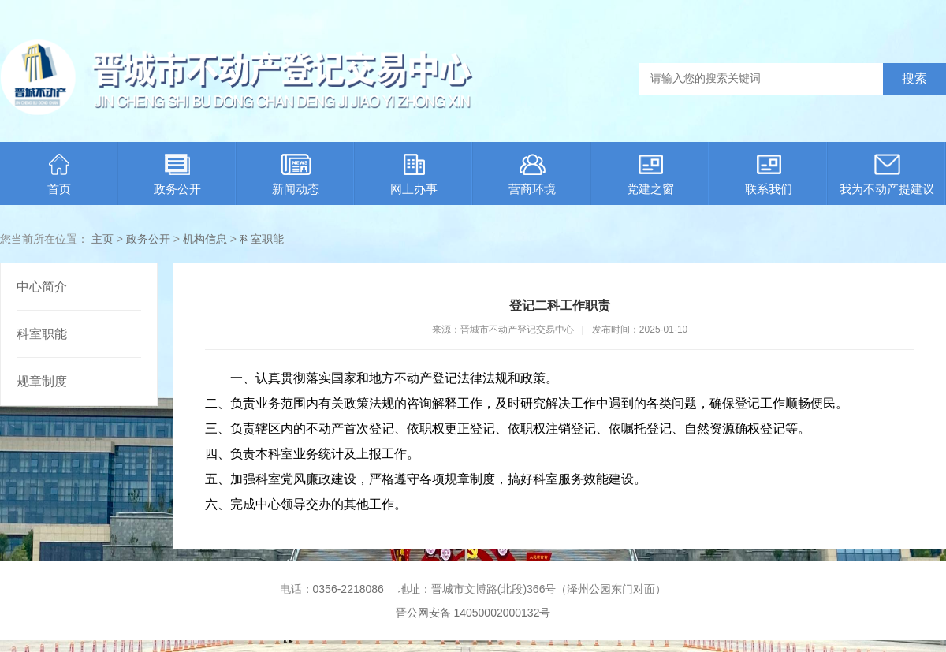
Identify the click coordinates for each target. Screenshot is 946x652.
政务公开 (177, 175)
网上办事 (414, 175)
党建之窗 (650, 175)
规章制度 (42, 381)
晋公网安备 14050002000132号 (473, 612)
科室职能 (262, 239)
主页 (102, 239)
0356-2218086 (348, 589)
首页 (59, 175)
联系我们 (768, 175)
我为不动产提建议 (887, 175)
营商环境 (532, 175)
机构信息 (205, 239)
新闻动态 (295, 175)
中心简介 (42, 286)
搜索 (914, 78)
